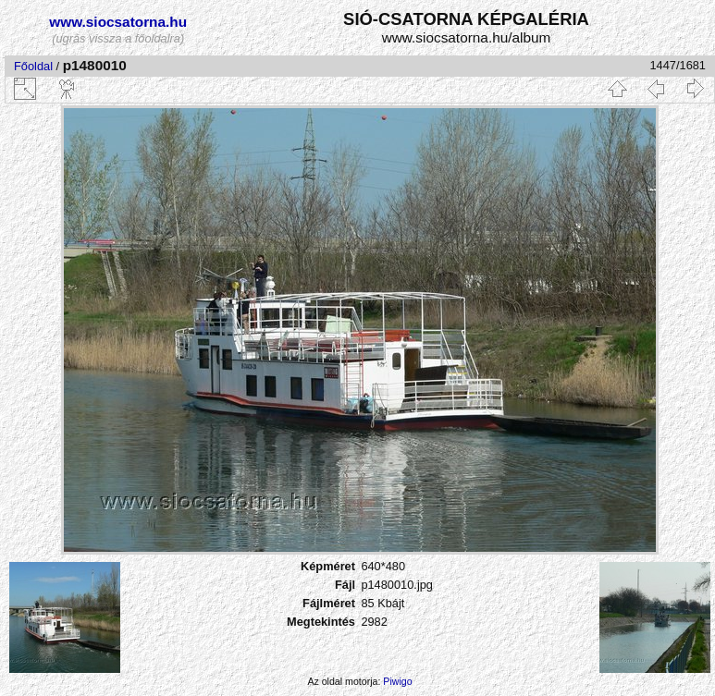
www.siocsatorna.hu (118, 22)
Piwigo (397, 681)
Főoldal (33, 66)
